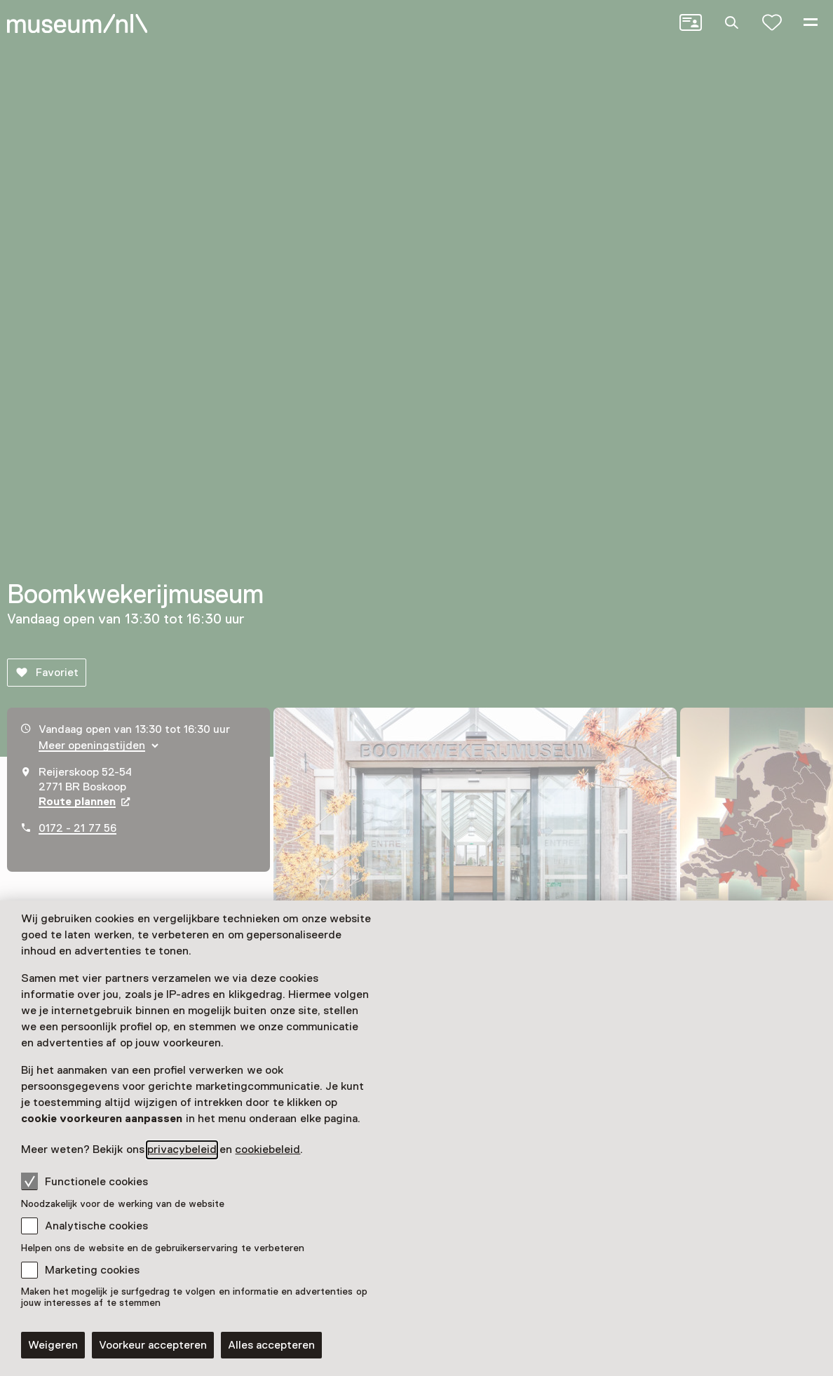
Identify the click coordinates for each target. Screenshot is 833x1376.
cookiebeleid (267, 1149)
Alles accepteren (271, 1345)
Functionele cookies (84, 1181)
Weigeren (53, 1345)
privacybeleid (182, 1149)
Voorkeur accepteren (153, 1345)
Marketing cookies (92, 1270)
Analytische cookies (96, 1226)
